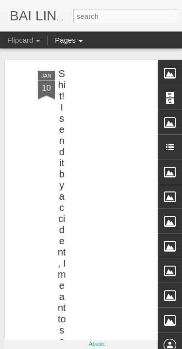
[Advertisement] (98, 110)
